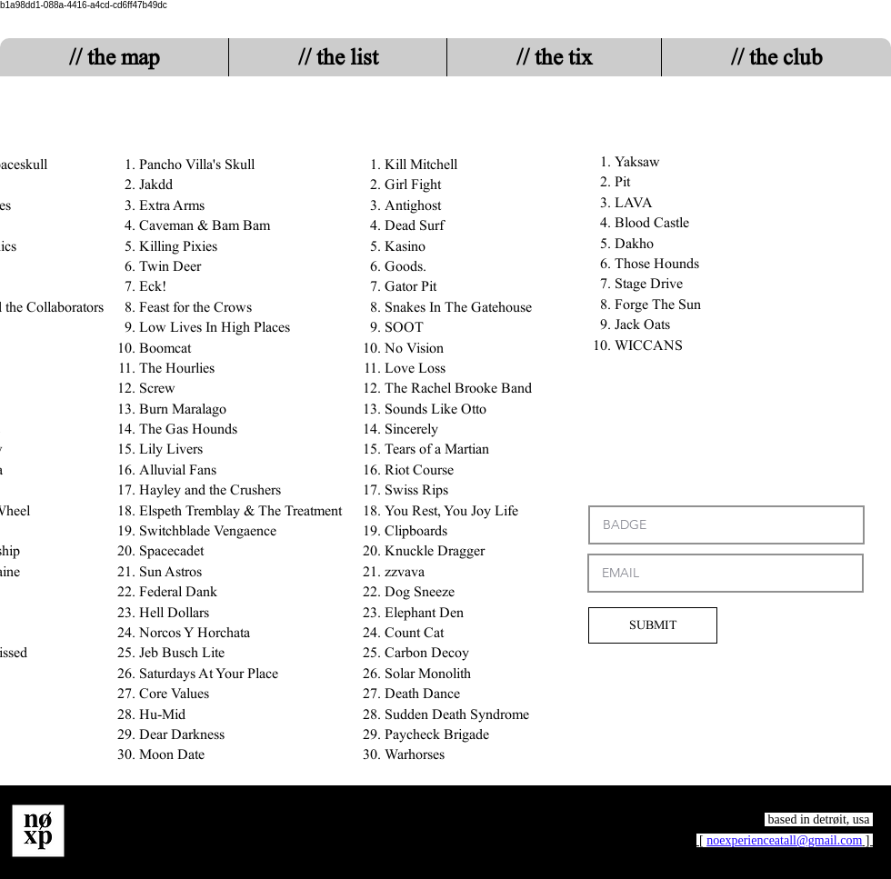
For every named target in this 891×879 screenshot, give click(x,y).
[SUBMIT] (652, 625)
